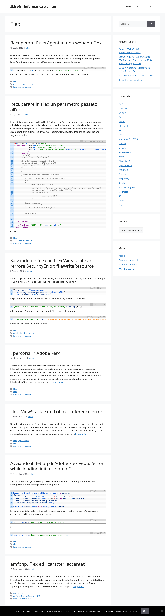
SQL (121, 196)
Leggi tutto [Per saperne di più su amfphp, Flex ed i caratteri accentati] (78, 586)
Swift (121, 200)
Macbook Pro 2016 (128, 139)
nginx (121, 156)
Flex (15, 81)
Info (138, 6)
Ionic (121, 130)
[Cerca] (151, 24)
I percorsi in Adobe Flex (35, 353)
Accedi (122, 255)
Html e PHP (18, 593)
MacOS (122, 143)
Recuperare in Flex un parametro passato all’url (53, 106)
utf (34, 596)
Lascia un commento (22, 87)
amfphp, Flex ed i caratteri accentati (48, 564)
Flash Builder (23, 84)
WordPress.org (126, 268)
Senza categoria (127, 187)
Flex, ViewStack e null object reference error (56, 412)
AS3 (14, 84)
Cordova (123, 108)
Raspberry (124, 178)
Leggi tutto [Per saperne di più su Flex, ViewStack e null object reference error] (80, 433)
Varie (121, 204)
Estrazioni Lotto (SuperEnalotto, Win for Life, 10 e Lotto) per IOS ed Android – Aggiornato (136, 60)
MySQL (29, 596)
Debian (122, 112)
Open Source (23, 440)
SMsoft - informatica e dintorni (35, 6)
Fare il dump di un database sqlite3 (137, 75)
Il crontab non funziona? (131, 79)
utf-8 (38, 596)
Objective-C (124, 161)
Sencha (122, 183)
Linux (121, 134)
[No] (161, 611)
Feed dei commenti (128, 264)
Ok (144, 611)
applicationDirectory (22, 333)
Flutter (122, 121)
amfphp (16, 596)
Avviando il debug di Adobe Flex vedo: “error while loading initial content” (57, 466)
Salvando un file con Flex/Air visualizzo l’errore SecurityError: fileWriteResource (52, 263)
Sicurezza (123, 191)
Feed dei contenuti (128, 260)
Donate (148, 6)
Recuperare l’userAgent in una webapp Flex (56, 43)
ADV (121, 103)
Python (122, 174)
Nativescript (125, 152)
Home (128, 6)
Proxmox (123, 169)
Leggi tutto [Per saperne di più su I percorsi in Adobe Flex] (57, 382)
